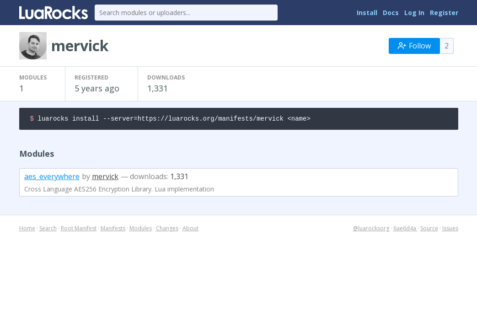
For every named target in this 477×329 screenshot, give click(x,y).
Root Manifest (78, 229)
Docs (391, 12)
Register (444, 12)
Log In (414, 12)
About (190, 229)
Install (367, 12)
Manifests (113, 229)
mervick (105, 178)
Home (27, 229)
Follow (414, 46)
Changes (167, 229)
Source (429, 229)
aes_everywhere (52, 178)
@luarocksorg (371, 229)
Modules (140, 229)
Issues (450, 229)
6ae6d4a (405, 229)
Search (48, 229)
